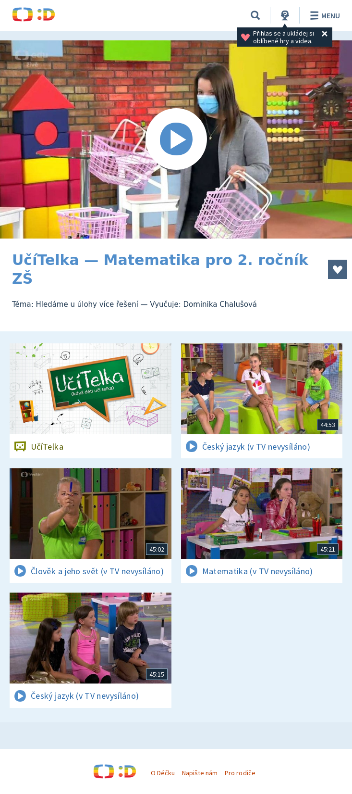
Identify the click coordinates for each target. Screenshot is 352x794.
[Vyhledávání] (255, 15)
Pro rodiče (240, 773)
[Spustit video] (176, 139)
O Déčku (163, 773)
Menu (323, 15)
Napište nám (200, 773)
